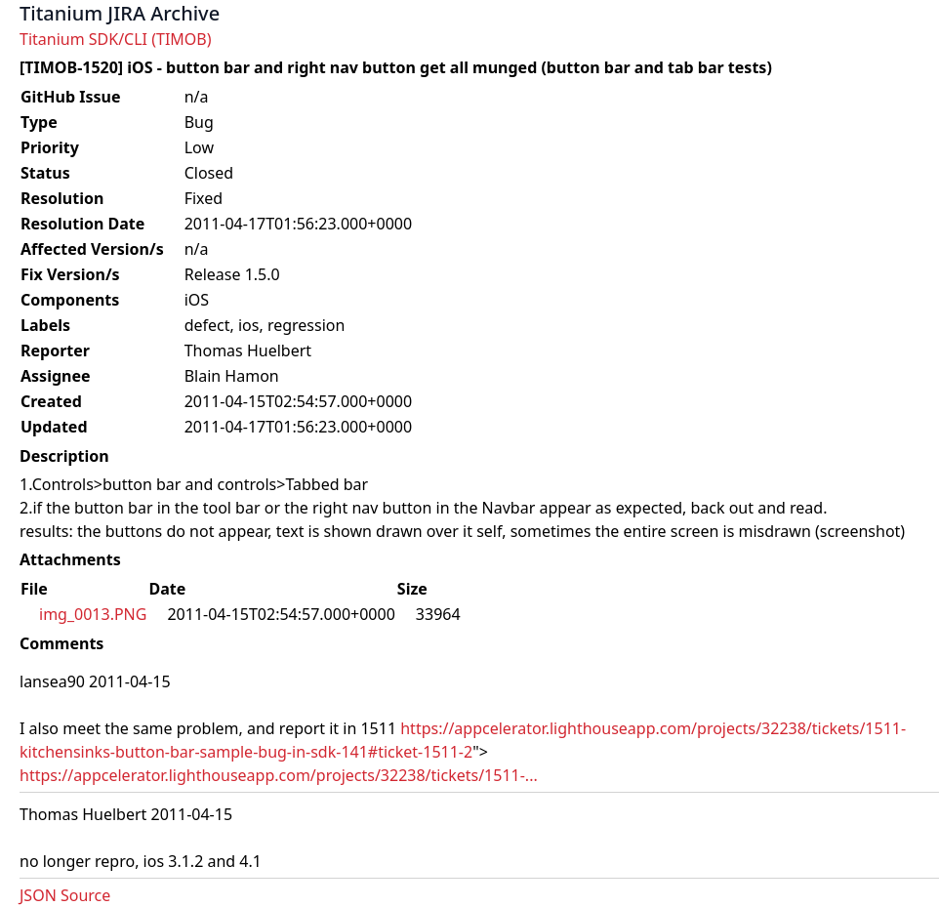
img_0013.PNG (92, 614)
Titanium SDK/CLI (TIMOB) (116, 39)
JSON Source (65, 895)
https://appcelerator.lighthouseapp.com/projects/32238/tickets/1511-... (279, 775)
